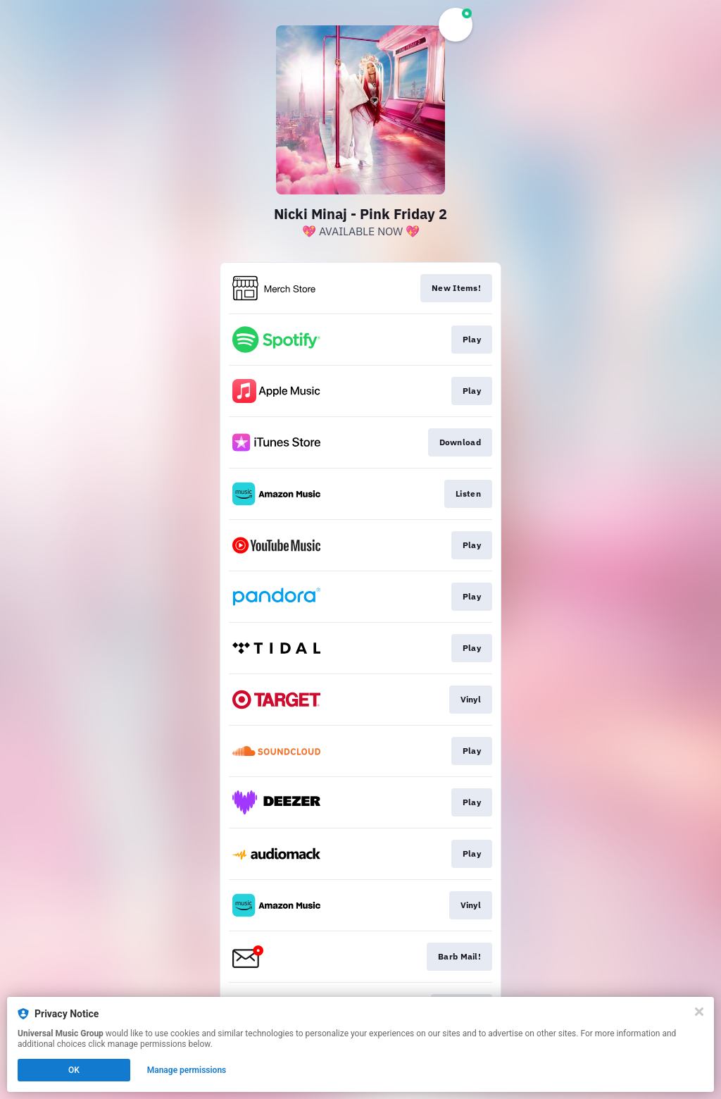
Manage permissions (187, 1070)
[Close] (699, 1011)
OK (74, 1070)
